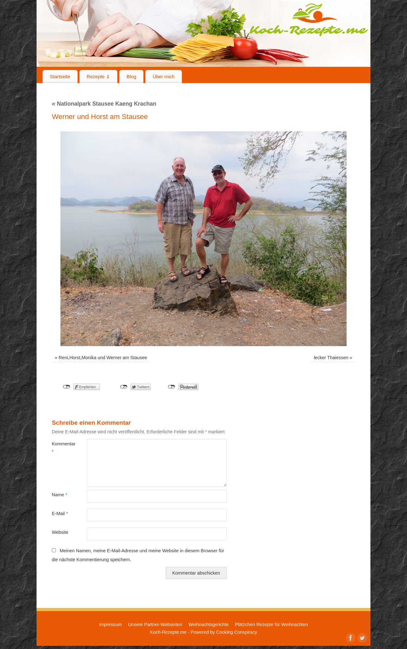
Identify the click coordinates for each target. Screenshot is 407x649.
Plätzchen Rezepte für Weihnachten (271, 624)
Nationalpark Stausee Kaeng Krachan (104, 104)
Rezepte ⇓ (98, 76)
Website (60, 532)
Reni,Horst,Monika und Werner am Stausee (103, 357)
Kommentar (60, 447)
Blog (131, 76)
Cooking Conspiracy (236, 632)
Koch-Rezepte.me (309, 19)
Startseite (60, 76)
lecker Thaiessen (331, 357)
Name (59, 494)
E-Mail (60, 513)
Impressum (110, 624)
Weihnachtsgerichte (209, 624)
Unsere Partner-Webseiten (155, 624)
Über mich (164, 76)
